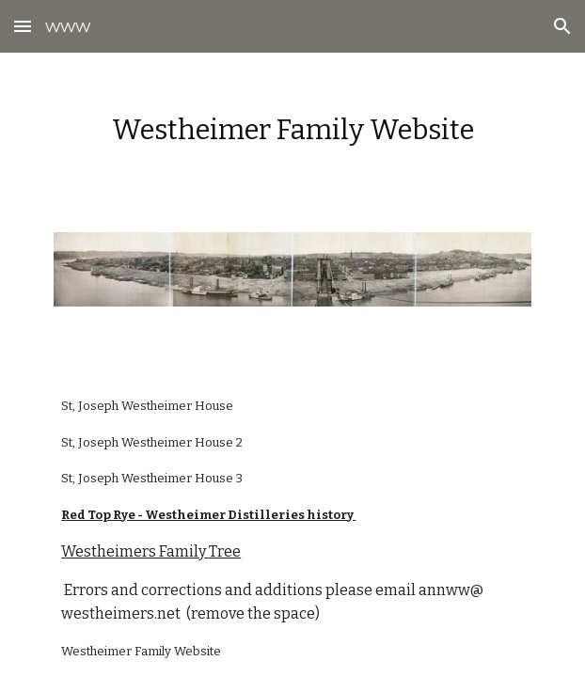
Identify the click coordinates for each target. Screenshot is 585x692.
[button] (22, 26)
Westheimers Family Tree (151, 551)
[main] (292, 131)
